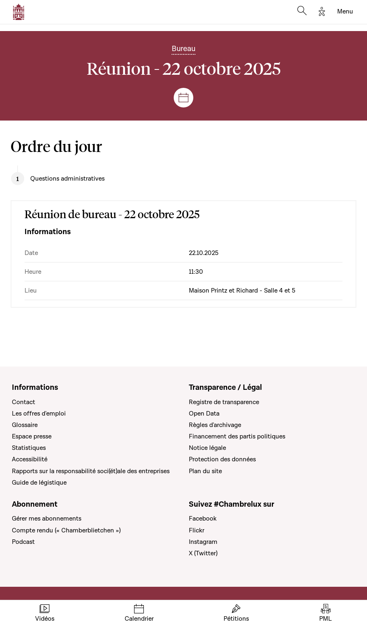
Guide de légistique (39, 482)
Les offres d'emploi (39, 413)
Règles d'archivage (215, 425)
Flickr (196, 530)
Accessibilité (29, 459)
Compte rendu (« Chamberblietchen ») (66, 530)
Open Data (204, 413)
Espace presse (31, 436)
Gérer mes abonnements (46, 518)
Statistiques (29, 448)
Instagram (203, 542)
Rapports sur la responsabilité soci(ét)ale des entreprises (91, 471)
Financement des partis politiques (237, 436)
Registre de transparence (224, 402)
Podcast (23, 542)
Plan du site (205, 471)
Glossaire (25, 425)
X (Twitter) (203, 553)
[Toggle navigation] (345, 12)
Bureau (183, 49)
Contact (23, 402)
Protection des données (222, 459)
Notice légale (207, 448)
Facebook (203, 518)
